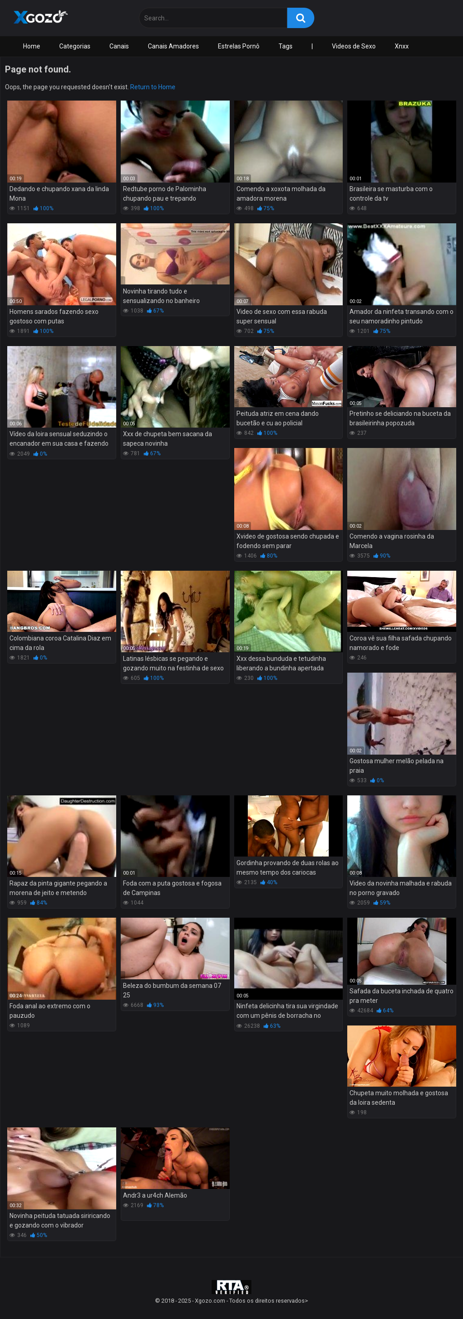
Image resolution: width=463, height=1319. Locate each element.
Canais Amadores (173, 46)
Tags (286, 46)
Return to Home (152, 87)
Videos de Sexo (354, 46)
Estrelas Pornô (239, 46)
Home (31, 46)
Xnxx (402, 46)
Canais (119, 46)
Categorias (74, 46)
